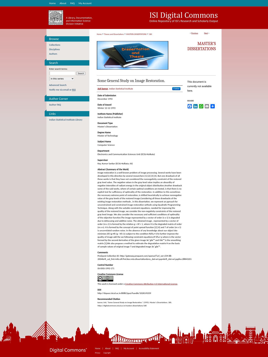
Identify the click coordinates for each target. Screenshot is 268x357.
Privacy (98, 353)
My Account (129, 348)
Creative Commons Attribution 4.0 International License (151, 284)
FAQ (117, 348)
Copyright (106, 353)
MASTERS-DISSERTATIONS (136, 34)
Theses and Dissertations (114, 34)
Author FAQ (55, 104)
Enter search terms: (58, 69)
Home (99, 34)
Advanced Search (57, 85)
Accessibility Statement (149, 348)
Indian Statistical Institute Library (65, 119)
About (108, 348)
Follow (176, 89)
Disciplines (54, 49)
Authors (53, 53)
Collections (54, 44)
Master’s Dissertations (201, 46)
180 (150, 34)
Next (206, 33)
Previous (194, 33)
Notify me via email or (62, 89)
